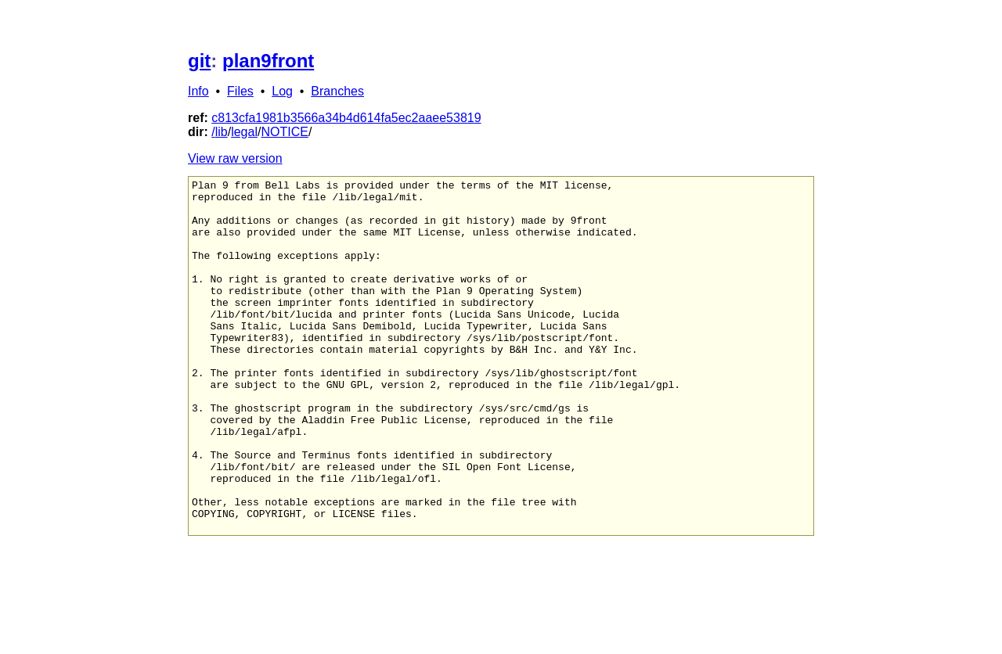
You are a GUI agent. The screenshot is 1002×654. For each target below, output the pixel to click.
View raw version (235, 158)
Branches (337, 91)
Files (240, 91)
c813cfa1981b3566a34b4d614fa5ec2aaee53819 (346, 117)
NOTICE (284, 131)
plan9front (268, 60)
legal (244, 131)
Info (198, 91)
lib (221, 131)
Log (282, 91)
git (199, 60)
